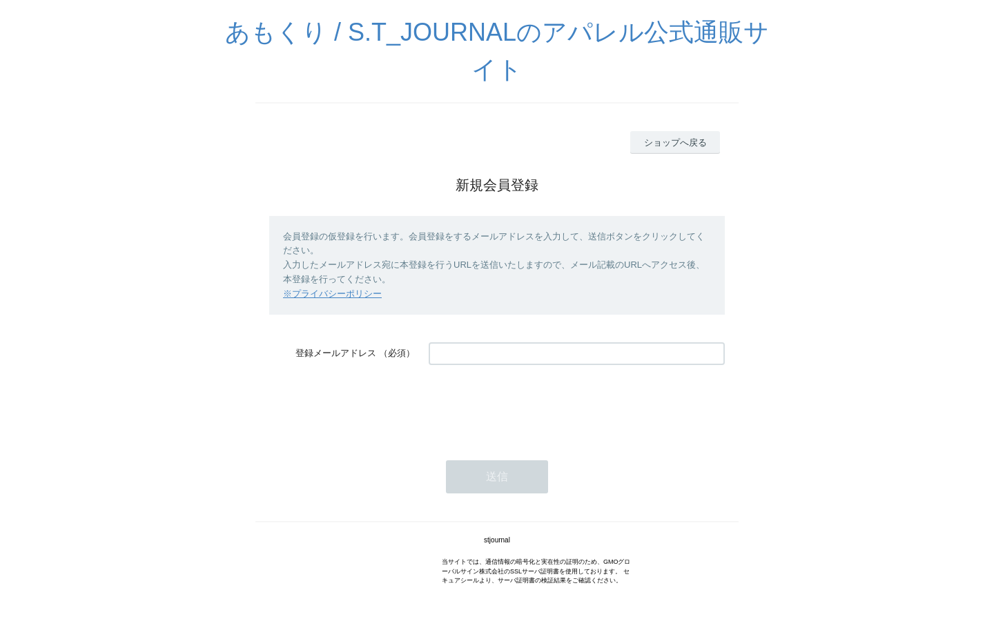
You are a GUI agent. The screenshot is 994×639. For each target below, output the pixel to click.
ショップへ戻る (675, 142)
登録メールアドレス (335, 353)
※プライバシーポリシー (332, 293)
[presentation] (534, 406)
